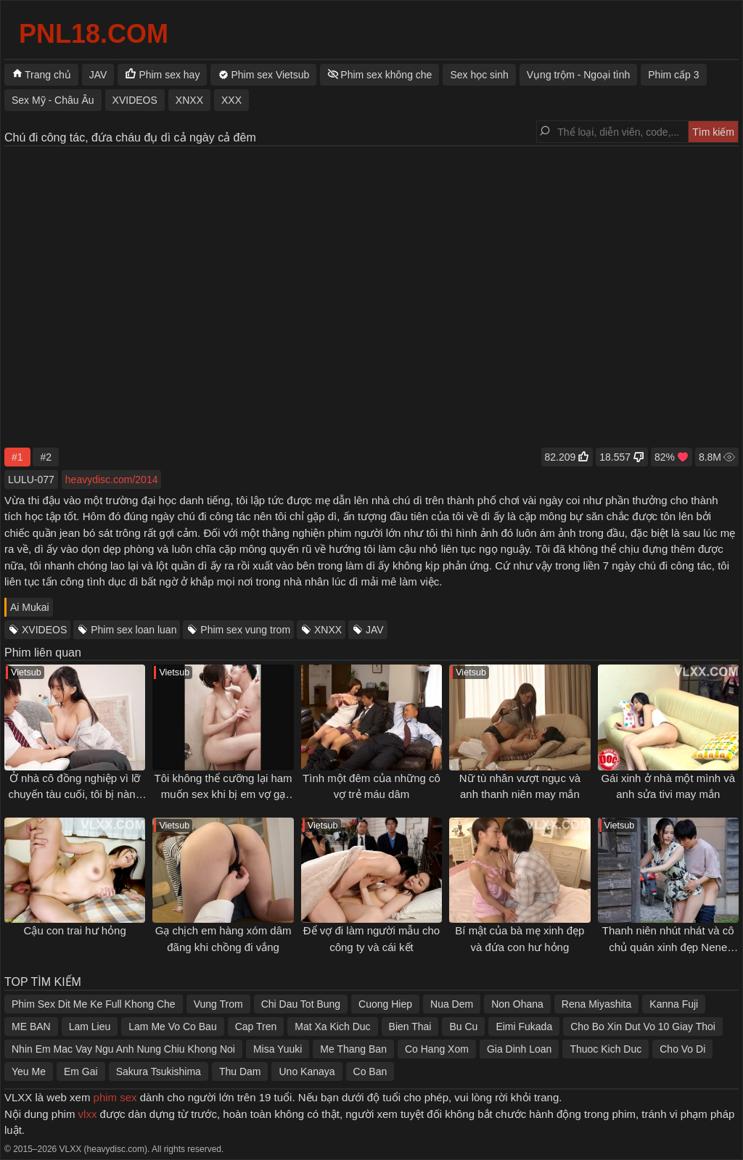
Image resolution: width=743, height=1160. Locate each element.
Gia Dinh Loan (519, 1049)
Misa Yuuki (277, 1049)
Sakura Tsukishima (158, 1071)
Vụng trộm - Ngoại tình (579, 75)
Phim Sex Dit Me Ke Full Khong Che (94, 1004)
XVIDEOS (44, 629)
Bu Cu (463, 1026)
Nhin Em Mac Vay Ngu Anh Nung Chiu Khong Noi (123, 1049)
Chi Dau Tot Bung (300, 1004)
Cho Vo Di (682, 1049)
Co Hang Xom (437, 1049)
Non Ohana (517, 1004)
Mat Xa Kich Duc (332, 1026)
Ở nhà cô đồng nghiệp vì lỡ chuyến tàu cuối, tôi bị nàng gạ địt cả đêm (74, 794)
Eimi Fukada (524, 1026)
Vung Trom (218, 1004)
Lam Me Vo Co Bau (172, 1026)
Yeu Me (29, 1071)
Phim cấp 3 (673, 75)
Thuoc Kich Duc (605, 1049)
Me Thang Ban (353, 1049)
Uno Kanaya (306, 1071)
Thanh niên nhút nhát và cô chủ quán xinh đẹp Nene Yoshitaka (668, 946)
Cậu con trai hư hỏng (75, 930)
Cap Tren (256, 1026)
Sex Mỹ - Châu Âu (53, 100)
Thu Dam (240, 1071)
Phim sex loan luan (133, 629)
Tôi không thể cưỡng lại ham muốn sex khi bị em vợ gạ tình (223, 794)
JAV (375, 629)
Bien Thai (410, 1026)
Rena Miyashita (597, 1004)
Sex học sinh (479, 75)
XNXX (328, 629)
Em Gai (81, 1071)
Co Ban (370, 1071)
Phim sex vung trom (245, 629)
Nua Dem (451, 1004)
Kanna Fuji (673, 1004)
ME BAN (31, 1026)
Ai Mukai (29, 607)
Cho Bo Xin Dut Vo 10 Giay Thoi (642, 1026)
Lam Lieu (90, 1026)
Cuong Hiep (385, 1004)
